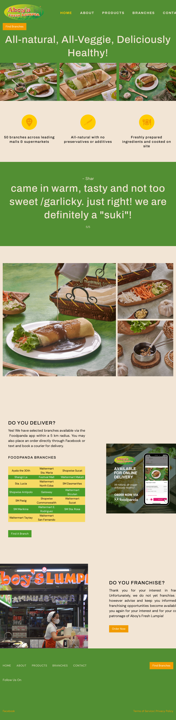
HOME (7, 665)
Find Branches (14, 26)
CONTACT (80, 665)
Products (113, 12)
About (87, 12)
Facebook (9, 711)
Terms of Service (143, 711)
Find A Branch (20, 533)
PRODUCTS (39, 665)
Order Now (118, 629)
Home (66, 12)
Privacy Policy (164, 711)
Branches (143, 12)
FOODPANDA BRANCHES (32, 457)
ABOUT (21, 665)
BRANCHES (60, 665)
